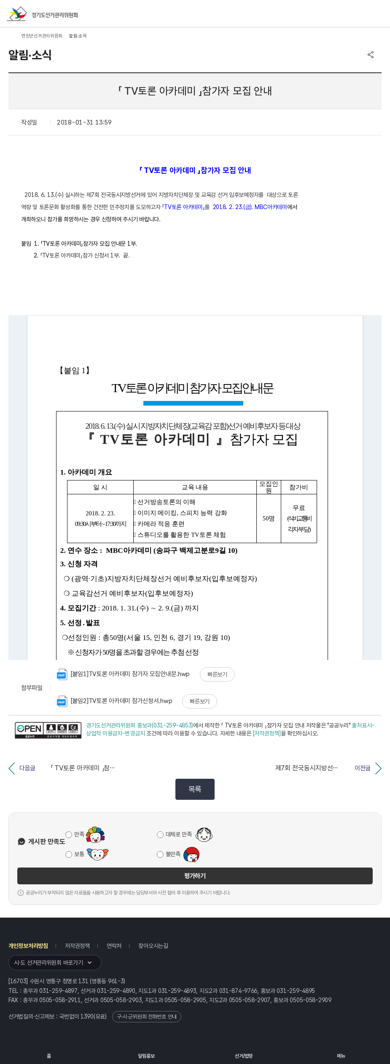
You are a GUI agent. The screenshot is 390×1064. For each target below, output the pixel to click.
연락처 (114, 945)
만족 (79, 834)
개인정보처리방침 (28, 945)
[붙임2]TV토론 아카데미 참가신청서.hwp (114, 701)
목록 (195, 789)
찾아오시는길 (153, 945)
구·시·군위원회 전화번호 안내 (147, 1017)
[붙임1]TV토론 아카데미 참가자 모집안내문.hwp (123, 674)
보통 (79, 854)
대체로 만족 (179, 834)
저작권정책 (77, 945)
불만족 (173, 854)
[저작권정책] (267, 733)
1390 (87, 1016)
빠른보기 (217, 674)
